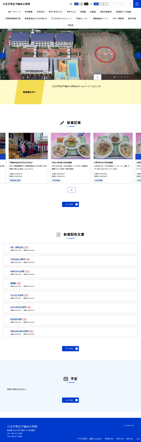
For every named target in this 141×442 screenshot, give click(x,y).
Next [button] (138, 55)
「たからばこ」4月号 (17, 259)
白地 (81, 4)
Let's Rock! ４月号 (18, 307)
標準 (96, 4)
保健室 (83, 11)
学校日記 (40, 11)
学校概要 (28, 11)
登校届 (13, 283)
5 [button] (127, 77)
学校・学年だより (56, 11)
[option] (70, 54)
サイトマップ (129, 425)
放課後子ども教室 (123, 11)
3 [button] (121, 77)
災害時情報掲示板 (13, 18)
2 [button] (118, 77)
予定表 (70, 25)
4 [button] (124, 77)
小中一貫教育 (118, 18)
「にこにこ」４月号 (17, 295)
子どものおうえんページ (61, 18)
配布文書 (132, 18)
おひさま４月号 (16, 319)
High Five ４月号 (17, 271)
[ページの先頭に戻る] (138, 439)
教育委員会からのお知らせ (36, 18)
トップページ (15, 11)
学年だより (71, 11)
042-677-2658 (16, 433)
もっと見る (69, 204)
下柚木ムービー (82, 18)
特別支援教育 (106, 11)
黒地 (86, 4)
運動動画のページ (100, 18)
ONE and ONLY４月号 (19, 331)
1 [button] (114, 77)
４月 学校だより (17, 247)
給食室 (93, 11)
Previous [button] (3, 55)
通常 (76, 4)
